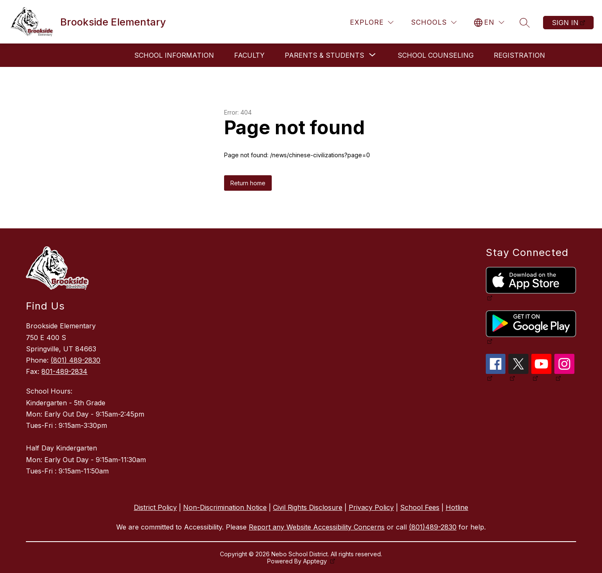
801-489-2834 (64, 371)
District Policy (155, 507)
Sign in (565, 22)
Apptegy (316, 561)
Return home (247, 183)
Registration (519, 55)
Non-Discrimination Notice (225, 507)
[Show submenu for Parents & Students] (324, 55)
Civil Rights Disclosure (307, 507)
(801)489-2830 (433, 527)
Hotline (457, 507)
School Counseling (436, 55)
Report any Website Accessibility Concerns (317, 527)
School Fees (419, 507)
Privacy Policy (371, 507)
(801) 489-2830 (75, 360)
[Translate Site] (489, 22)
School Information (174, 55)
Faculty (249, 55)
